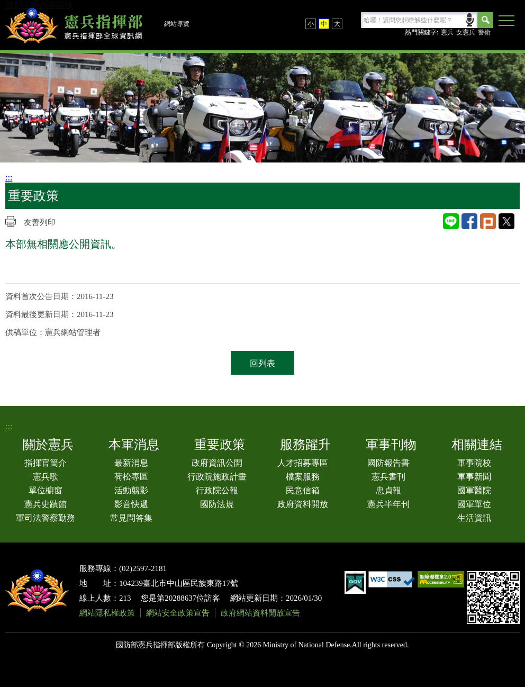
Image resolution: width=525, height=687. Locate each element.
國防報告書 (388, 462)
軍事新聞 (474, 476)
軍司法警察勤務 (45, 517)
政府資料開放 (302, 504)
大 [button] (337, 24)
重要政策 (219, 444)
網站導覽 (176, 24)
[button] (506, 21)
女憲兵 (465, 32)
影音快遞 (131, 504)
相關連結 (476, 444)
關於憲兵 (48, 444)
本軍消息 (133, 444)
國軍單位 (474, 504)
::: (8, 177)
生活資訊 (474, 517)
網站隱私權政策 (107, 613)
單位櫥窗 (45, 490)
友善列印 (40, 222)
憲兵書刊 (388, 476)
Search (485, 20)
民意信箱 (303, 490)
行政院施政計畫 (217, 476)
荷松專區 (131, 476)
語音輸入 (470, 18)
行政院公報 (217, 490)
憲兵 (447, 32)
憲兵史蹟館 (45, 504)
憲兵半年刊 (388, 504)
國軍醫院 (474, 490)
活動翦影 (131, 490)
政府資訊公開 (217, 462)
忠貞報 (388, 490)
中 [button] (324, 24)
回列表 (262, 363)
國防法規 (217, 504)
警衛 (484, 32)
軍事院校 (474, 462)
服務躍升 (305, 444)
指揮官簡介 (45, 462)
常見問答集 (131, 517)
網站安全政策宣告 (178, 613)
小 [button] (310, 24)
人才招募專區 (302, 462)
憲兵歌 (45, 476)
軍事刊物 (391, 444)
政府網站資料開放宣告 (260, 613)
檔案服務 (303, 476)
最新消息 (131, 462)
